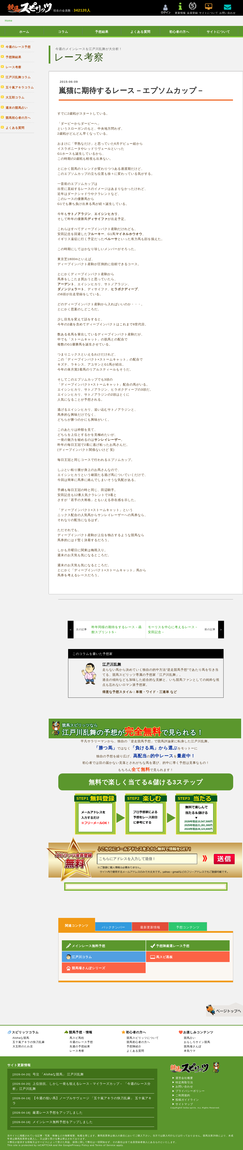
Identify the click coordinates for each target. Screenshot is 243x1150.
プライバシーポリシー (190, 1090)
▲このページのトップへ (223, 1009)
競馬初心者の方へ (138, 1042)
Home (8, 20)
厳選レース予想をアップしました (58, 1112)
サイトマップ (184, 1104)
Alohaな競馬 (21, 1037)
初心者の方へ (179, 31)
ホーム (24, 31)
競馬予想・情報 (80, 1032)
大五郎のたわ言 (23, 1046)
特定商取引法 (184, 1082)
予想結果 (101, 31)
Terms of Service (105, 1145)
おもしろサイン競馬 (197, 1042)
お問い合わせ (184, 1086)
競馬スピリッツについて (143, 1037)
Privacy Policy (80, 1145)
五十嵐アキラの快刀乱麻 (29, 1042)
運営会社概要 (184, 1078)
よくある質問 (140, 31)
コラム (63, 31)
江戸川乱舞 (111, 664)
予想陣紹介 (134, 1046)
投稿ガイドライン (187, 1099)
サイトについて (218, 31)
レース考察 (77, 1050)
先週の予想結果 (80, 1046)
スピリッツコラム (25, 1032)
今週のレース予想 (81, 1042)
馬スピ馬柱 (77, 1037)
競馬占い (190, 1037)
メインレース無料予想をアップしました (63, 1122)
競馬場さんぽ (192, 1046)
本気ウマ (190, 1050)
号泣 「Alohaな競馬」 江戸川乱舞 (58, 1074)
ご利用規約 (183, 1095)
